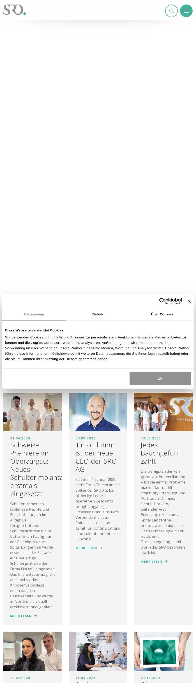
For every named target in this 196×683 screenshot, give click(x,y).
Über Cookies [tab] (162, 314)
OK (160, 378)
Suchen (170, 11)
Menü (186, 11)
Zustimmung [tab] (34, 314)
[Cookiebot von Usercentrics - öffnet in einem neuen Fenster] (162, 301)
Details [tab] (98, 314)
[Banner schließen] (189, 301)
